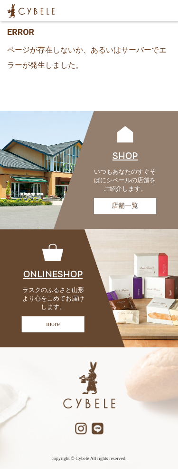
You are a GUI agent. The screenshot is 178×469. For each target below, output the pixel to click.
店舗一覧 (125, 205)
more (53, 323)
